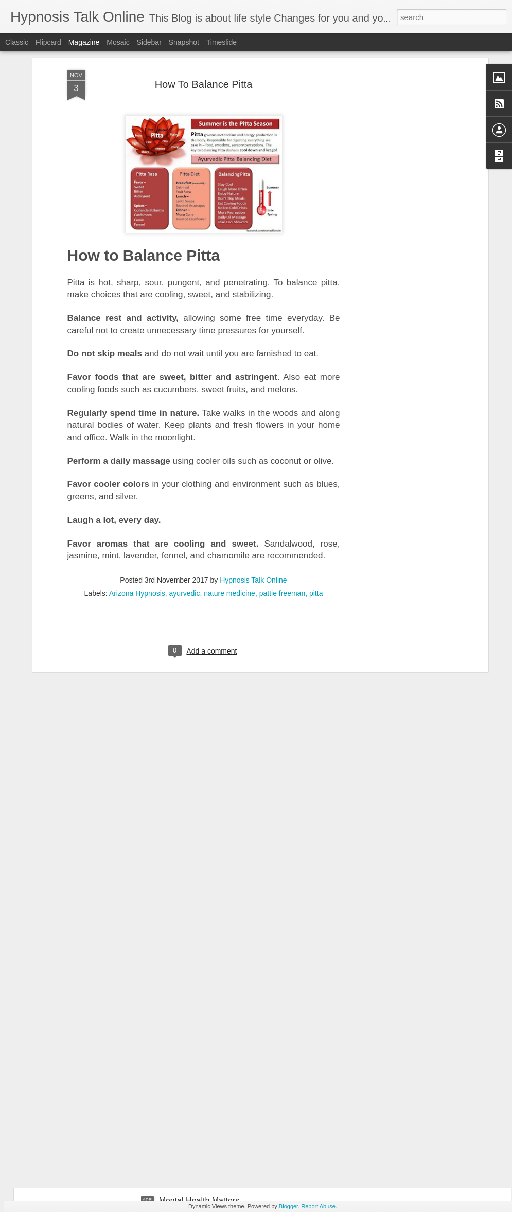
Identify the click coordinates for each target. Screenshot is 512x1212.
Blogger (288, 1206)
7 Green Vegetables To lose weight (106, 872)
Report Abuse (318, 1206)
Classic (16, 42)
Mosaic (118, 42)
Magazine (84, 42)
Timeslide (221, 42)
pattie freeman (282, 447)
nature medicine (229, 447)
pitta (316, 447)
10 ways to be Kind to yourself (214, 967)
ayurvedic (184, 447)
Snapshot (184, 42)
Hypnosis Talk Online (253, 434)
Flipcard (48, 42)
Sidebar (149, 42)
